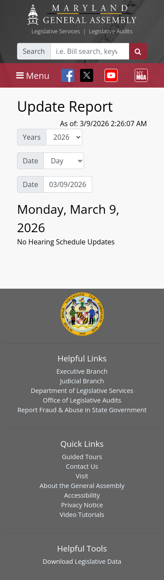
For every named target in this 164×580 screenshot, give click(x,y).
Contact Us (82, 466)
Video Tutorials (82, 514)
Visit (82, 475)
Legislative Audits (111, 31)
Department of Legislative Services (82, 390)
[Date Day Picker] (67, 184)
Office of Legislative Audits (82, 400)
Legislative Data (98, 561)
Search (34, 51)
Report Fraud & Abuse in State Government (82, 409)
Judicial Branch (82, 380)
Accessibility (82, 495)
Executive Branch (82, 371)
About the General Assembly (81, 485)
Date (30, 161)
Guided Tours (82, 456)
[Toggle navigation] (32, 75)
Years (32, 137)
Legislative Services (55, 31)
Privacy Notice (82, 504)
